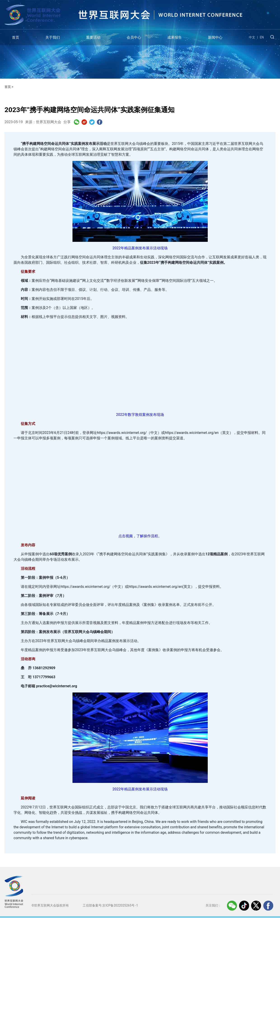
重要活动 (93, 37)
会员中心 (134, 37)
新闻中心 (215, 37)
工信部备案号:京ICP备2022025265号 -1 (110, 905)
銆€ (140, 365)
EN (262, 37)
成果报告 (174, 37)
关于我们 (52, 37)
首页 (15, 37)
